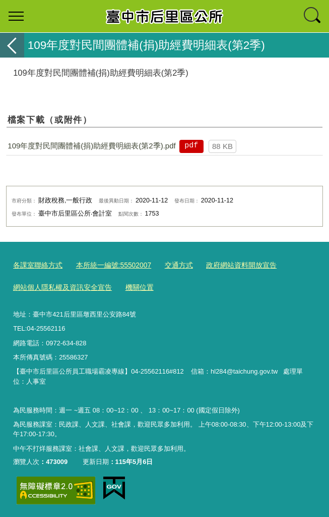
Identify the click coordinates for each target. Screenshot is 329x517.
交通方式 (169, 265)
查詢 (313, 16)
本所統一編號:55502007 (108, 265)
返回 (12, 45)
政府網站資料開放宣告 (228, 265)
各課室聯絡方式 (36, 265)
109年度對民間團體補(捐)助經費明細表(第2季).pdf (91, 145)
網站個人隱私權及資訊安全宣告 (59, 285)
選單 (16, 16)
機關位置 (131, 285)
